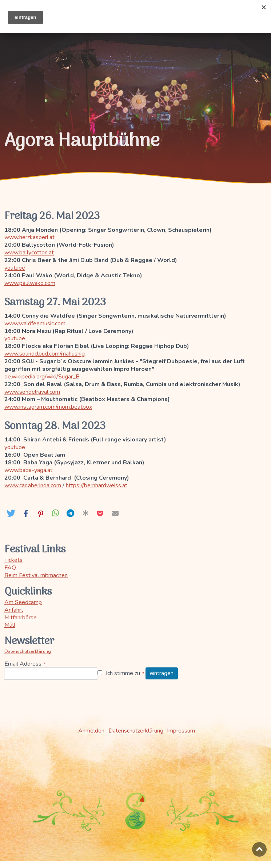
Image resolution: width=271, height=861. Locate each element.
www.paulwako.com (30, 283)
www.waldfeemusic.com (37, 324)
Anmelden (91, 731)
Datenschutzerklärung (27, 651)
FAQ (10, 568)
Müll (9, 625)
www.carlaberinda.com (33, 485)
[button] (10, 513)
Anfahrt (13, 610)
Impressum (181, 731)
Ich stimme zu (123, 673)
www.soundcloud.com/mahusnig (45, 354)
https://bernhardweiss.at (98, 485)
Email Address (22, 664)
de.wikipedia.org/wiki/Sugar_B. (42, 377)
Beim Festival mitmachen (36, 575)
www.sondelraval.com (32, 392)
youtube (14, 268)
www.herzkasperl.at (30, 237)
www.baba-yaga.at (28, 470)
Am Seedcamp (23, 602)
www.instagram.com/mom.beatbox (48, 407)
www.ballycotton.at (29, 253)
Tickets (13, 560)
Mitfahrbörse (20, 618)
